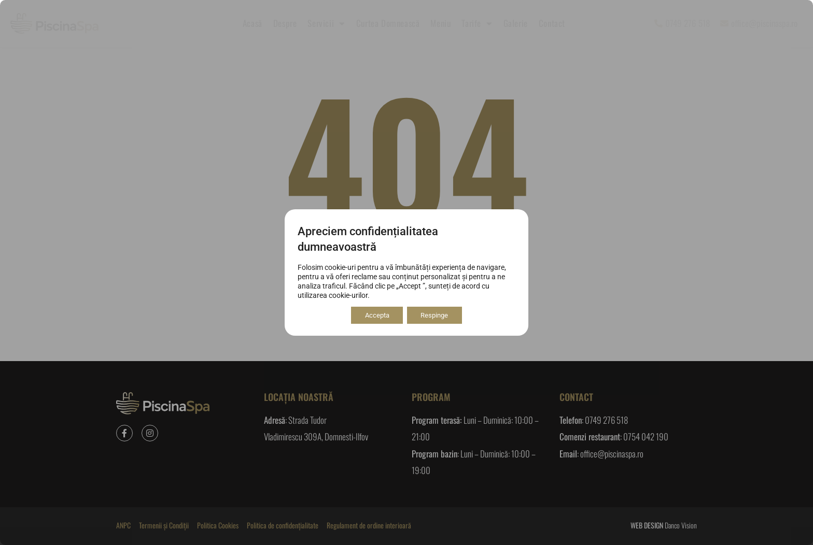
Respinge (437, 315)
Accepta (374, 315)
